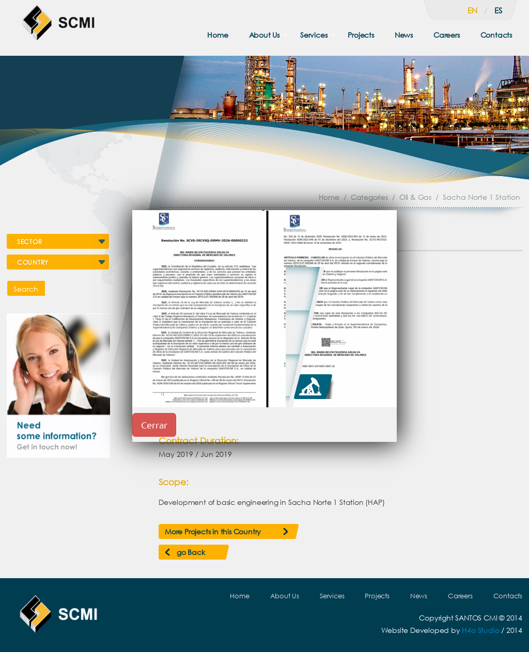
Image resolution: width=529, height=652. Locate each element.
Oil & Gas (415, 197)
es (498, 10)
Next (499, 270)
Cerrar (154, 424)
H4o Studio (480, 630)
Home (217, 35)
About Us (264, 35)
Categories (369, 197)
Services (313, 35)
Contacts (496, 35)
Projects (361, 35)
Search (25, 289)
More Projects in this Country (213, 531)
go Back (191, 552)
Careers (446, 35)
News (404, 35)
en (472, 10)
